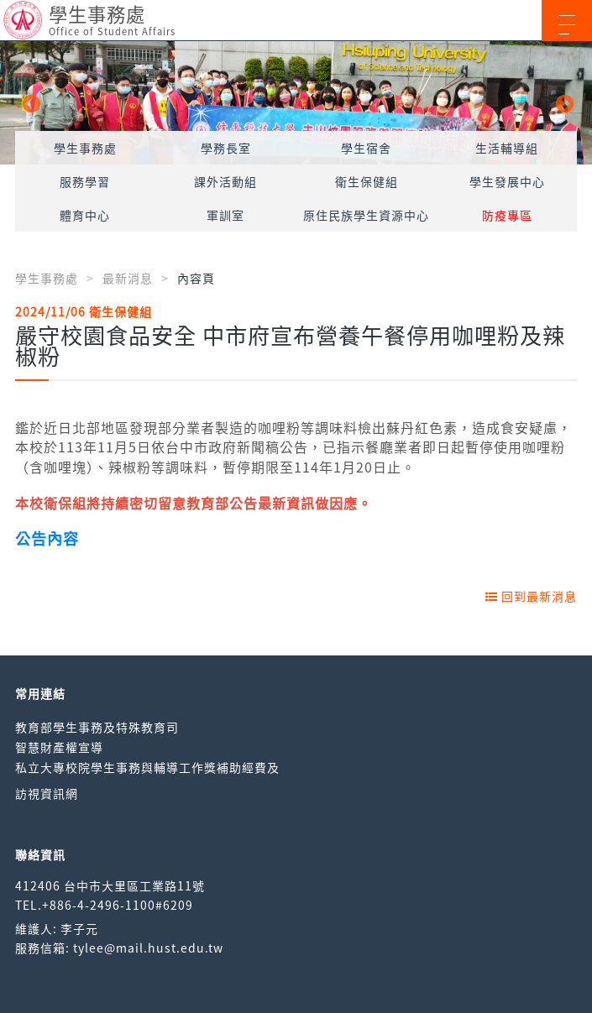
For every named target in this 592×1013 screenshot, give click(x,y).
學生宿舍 (366, 148)
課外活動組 (225, 181)
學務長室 (226, 148)
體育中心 (85, 215)
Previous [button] (29, 102)
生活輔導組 (506, 148)
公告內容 (47, 538)
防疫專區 (507, 215)
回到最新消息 (531, 595)
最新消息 (127, 277)
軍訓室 (225, 215)
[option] (296, 102)
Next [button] (562, 102)
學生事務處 (85, 148)
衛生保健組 (366, 181)
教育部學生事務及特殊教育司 (97, 726)
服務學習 (85, 181)
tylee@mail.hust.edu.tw (148, 947)
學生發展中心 (507, 181)
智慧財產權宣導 (59, 747)
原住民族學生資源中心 (366, 215)
